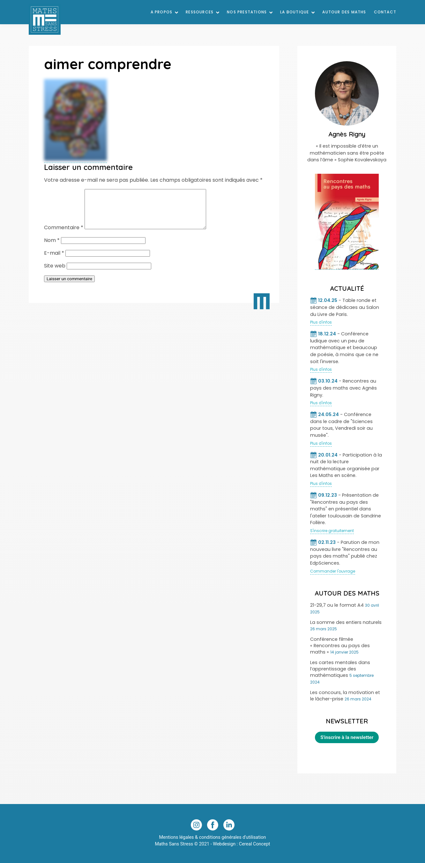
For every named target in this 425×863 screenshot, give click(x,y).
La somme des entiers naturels (346, 622)
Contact (385, 12)
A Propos (162, 12)
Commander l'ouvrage (332, 571)
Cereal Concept (254, 844)
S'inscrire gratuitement (332, 530)
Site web (54, 273)
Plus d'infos (321, 322)
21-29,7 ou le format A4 (337, 605)
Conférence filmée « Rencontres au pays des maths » (340, 645)
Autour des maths (344, 12)
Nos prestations (247, 12)
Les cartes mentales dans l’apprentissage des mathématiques (340, 668)
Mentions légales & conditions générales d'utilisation (212, 837)
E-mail (54, 260)
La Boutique (294, 12)
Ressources (199, 12)
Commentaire (63, 235)
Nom (52, 248)
